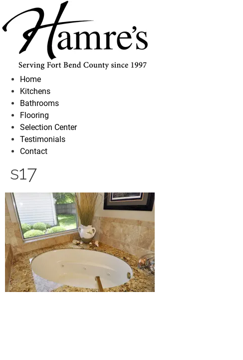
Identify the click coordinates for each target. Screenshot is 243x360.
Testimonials (42, 139)
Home (30, 79)
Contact (33, 151)
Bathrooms (39, 103)
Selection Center (48, 127)
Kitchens (35, 91)
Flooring (34, 115)
